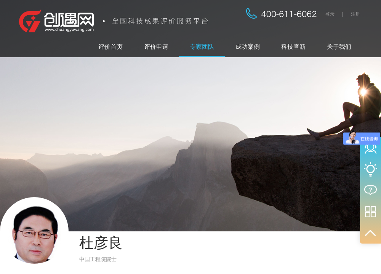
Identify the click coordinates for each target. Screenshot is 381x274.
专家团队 (202, 46)
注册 (355, 14)
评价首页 (110, 46)
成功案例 (247, 46)
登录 (330, 14)
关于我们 (339, 46)
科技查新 (293, 46)
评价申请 (156, 46)
